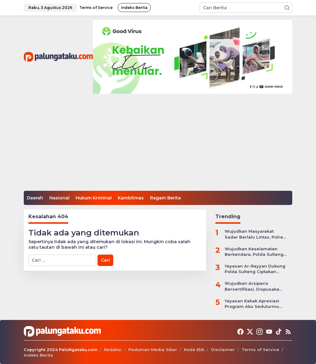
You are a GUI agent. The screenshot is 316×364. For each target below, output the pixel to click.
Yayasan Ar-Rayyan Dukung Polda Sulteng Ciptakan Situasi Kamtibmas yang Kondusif (255, 269)
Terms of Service (260, 349)
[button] (287, 7)
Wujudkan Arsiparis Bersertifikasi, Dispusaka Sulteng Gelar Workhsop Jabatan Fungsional (252, 286)
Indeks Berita (38, 355)
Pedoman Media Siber (152, 349)
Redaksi (113, 349)
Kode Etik (194, 349)
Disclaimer (223, 349)
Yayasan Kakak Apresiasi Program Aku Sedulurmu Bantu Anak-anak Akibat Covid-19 (252, 303)
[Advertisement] (158, 144)
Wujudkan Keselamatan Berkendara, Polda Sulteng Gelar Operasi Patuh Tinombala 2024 (254, 251)
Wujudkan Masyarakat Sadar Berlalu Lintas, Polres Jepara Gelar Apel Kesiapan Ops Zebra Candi (255, 234)
